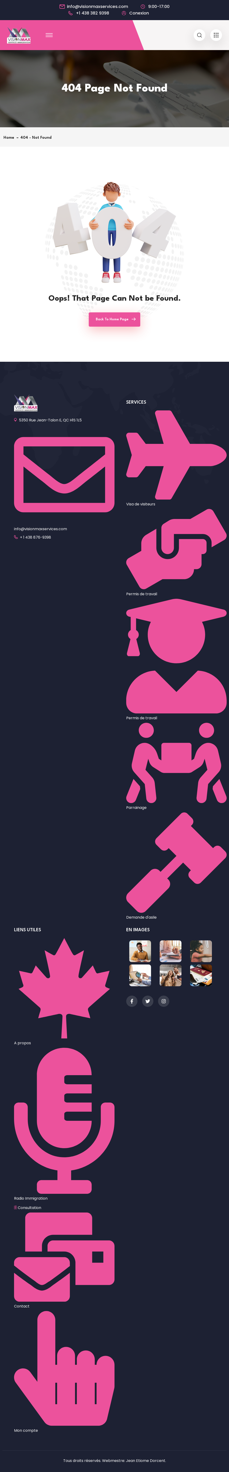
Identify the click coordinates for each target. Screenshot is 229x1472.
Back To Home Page (112, 319)
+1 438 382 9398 (92, 13)
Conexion (139, 13)
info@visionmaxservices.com (97, 6)
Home (10, 138)
